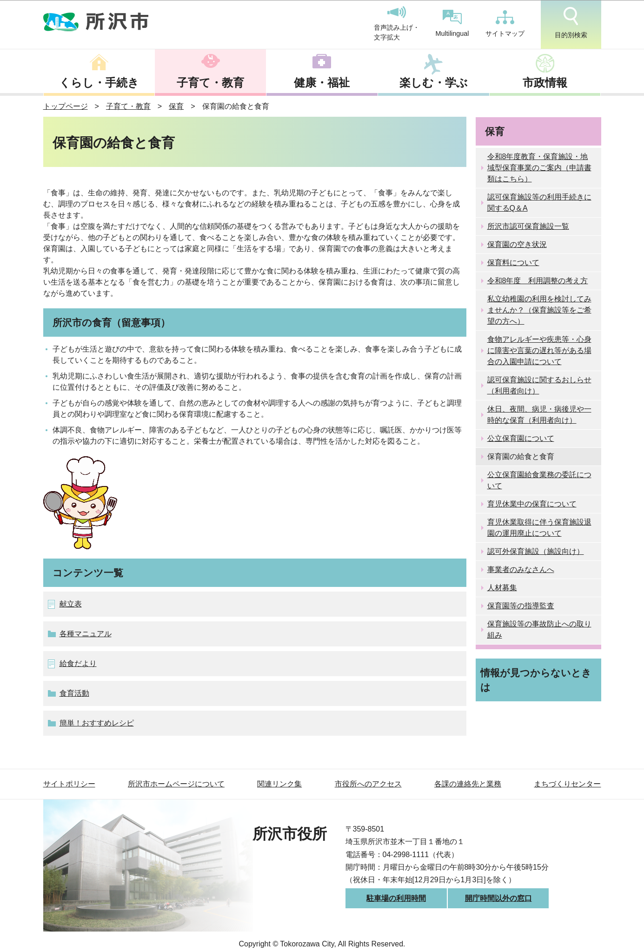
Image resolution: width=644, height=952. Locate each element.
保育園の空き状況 (517, 244)
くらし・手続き (99, 82)
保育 (176, 106)
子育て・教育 (210, 82)
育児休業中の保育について (532, 504)
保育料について (513, 262)
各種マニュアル (86, 634)
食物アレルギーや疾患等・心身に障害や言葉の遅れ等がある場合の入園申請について (539, 350)
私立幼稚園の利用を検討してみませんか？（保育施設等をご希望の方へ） (539, 310)
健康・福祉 (322, 82)
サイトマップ (504, 23)
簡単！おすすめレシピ (97, 723)
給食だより (78, 663)
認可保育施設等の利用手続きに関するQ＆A (539, 202)
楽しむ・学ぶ (433, 82)
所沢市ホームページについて (176, 784)
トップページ (65, 106)
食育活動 (74, 693)
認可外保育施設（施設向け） (535, 551)
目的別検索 (571, 23)
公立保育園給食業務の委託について (539, 480)
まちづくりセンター (567, 784)
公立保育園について (520, 438)
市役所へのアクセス (368, 784)
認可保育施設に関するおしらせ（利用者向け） (539, 385)
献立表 (71, 604)
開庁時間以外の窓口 (498, 898)
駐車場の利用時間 (396, 898)
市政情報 (545, 82)
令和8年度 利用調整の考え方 (537, 281)
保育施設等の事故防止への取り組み (539, 629)
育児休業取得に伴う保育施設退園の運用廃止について (539, 527)
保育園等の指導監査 (520, 606)
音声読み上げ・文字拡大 (396, 23)
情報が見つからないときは (535, 679)
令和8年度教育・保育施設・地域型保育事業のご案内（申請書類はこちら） (539, 168)
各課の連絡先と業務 (467, 784)
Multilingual (452, 23)
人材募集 (502, 588)
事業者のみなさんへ (520, 569)
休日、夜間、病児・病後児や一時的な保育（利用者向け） (539, 414)
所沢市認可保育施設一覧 (528, 226)
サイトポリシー (69, 784)
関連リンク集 (279, 784)
